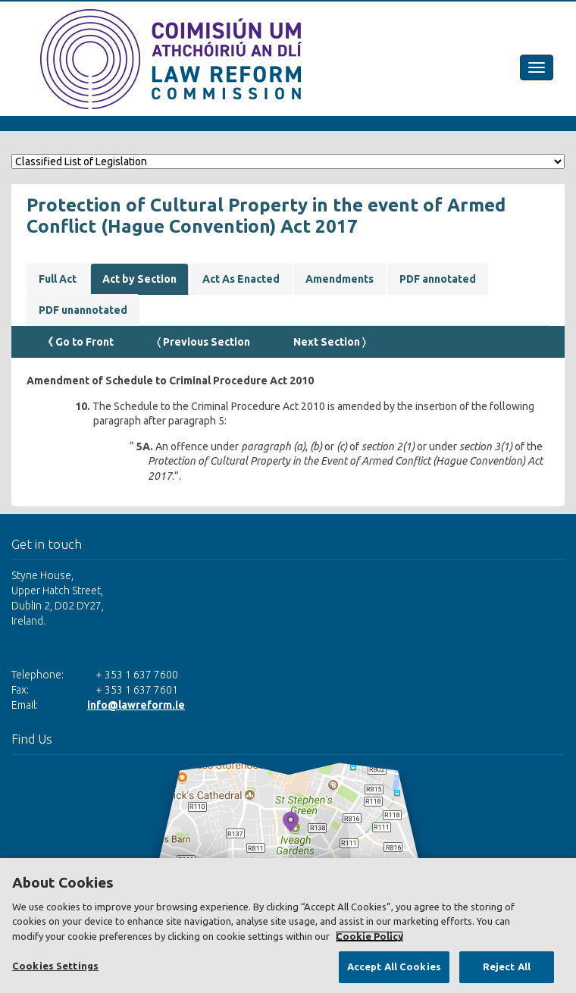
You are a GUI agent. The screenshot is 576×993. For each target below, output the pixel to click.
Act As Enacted (241, 279)
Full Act (58, 279)
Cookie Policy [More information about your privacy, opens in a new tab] (369, 936)
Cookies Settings (55, 965)
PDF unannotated (83, 310)
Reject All (507, 966)
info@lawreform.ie (136, 705)
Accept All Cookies (394, 966)
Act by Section (139, 279)
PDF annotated (437, 279)
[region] (288, 925)
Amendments (339, 279)
